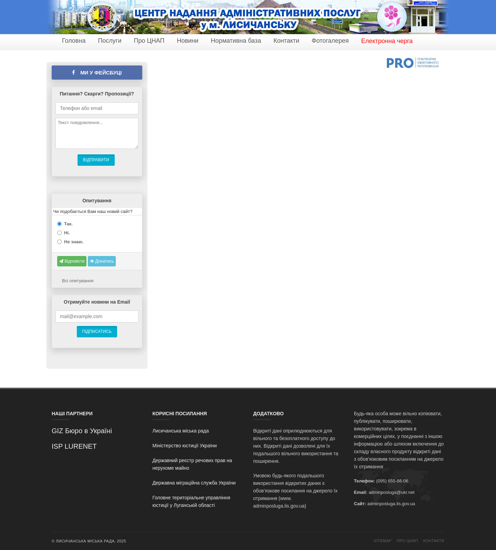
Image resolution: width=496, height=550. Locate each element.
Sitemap (383, 541)
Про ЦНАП (149, 40)
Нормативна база (236, 40)
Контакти (286, 40)
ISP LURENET (74, 446)
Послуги (109, 40)
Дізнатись (102, 261)
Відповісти (71, 261)
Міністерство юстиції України (185, 445)
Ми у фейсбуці (97, 72)
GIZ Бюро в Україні (82, 431)
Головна (73, 40)
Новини (187, 40)
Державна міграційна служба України (194, 483)
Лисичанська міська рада (181, 431)
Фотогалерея (330, 40)
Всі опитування (77, 280)
